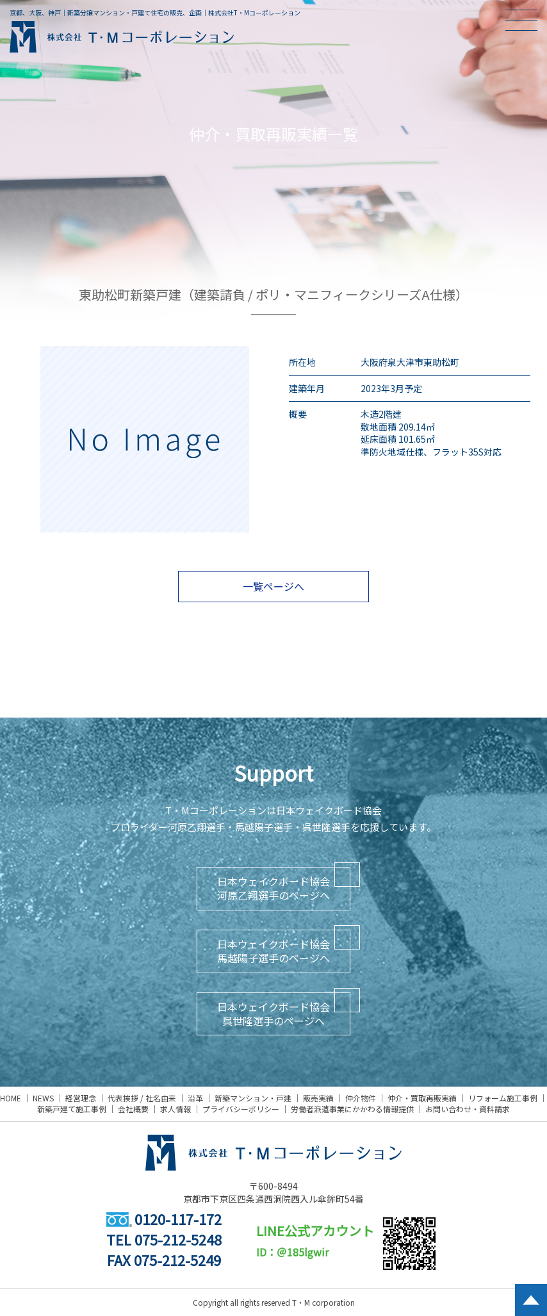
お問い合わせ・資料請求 (467, 1108)
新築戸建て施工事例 (71, 1108)
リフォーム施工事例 (502, 1097)
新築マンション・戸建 (253, 1097)
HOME (10, 1097)
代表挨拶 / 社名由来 (142, 1097)
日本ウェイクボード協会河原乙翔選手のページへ (273, 888)
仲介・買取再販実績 (422, 1097)
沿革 (195, 1097)
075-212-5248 (178, 1239)
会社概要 (133, 1108)
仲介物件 (360, 1097)
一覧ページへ (273, 586)
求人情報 (175, 1108)
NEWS (43, 1097)
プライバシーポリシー (240, 1108)
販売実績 (318, 1097)
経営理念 (80, 1097)
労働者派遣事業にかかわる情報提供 (352, 1108)
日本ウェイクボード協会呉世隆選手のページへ (273, 1013)
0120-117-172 (164, 1218)
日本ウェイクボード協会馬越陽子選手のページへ (273, 951)
